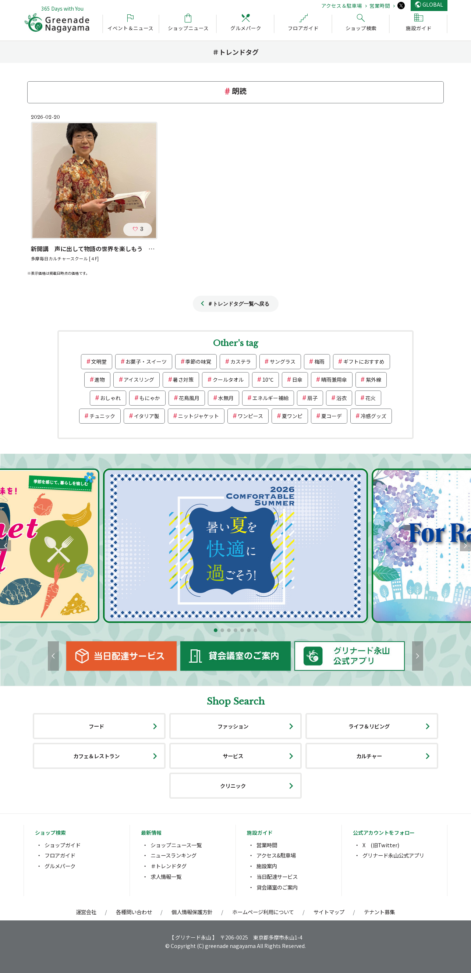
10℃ (267, 379)
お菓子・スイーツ (146, 361)
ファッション (232, 726)
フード (96, 726)
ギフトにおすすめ (364, 361)
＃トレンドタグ (168, 866)
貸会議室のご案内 (277, 887)
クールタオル (228, 379)
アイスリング (139, 379)
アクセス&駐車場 (276, 855)
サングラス (282, 361)
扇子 (312, 398)
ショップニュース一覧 (176, 845)
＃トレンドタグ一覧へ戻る (238, 303)
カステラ (240, 361)
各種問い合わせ (134, 912)
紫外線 (373, 379)
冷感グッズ (373, 416)
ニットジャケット (198, 416)
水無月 (226, 398)
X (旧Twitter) (380, 845)
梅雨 (319, 361)
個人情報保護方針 (192, 912)
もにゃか (149, 398)
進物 (100, 379)
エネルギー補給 (270, 398)
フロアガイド (60, 855)
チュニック (102, 416)
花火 (370, 398)
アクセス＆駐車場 (341, 5)
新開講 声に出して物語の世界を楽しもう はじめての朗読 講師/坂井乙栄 (132, 248)
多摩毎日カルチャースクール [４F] (65, 258)
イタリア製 (146, 416)
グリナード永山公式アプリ (393, 855)
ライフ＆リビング (369, 726)
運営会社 (86, 912)
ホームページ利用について (263, 912)
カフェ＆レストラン (96, 756)
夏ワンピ (292, 416)
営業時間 (379, 5)
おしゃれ (110, 398)
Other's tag (235, 343)
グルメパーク (60, 866)
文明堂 (99, 361)
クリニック (233, 786)
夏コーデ (331, 416)
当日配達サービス (277, 876)
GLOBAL (432, 4)
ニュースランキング (173, 855)
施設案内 (266, 866)
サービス (233, 756)
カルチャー (369, 756)
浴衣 (341, 398)
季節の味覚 (198, 361)
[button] (215, 630)
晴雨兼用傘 (334, 379)
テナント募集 (379, 912)
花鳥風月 (189, 398)
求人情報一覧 (165, 876)
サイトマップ (329, 912)
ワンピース (250, 416)
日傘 (297, 379)
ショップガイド (63, 845)
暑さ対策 (183, 379)
